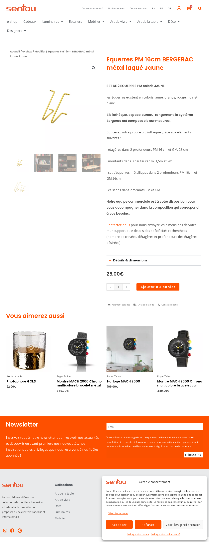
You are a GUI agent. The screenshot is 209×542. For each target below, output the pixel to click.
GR (169, 8)
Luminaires (52, 21)
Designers (16, 31)
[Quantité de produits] (118, 287)
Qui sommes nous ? (92, 8)
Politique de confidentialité (165, 534)
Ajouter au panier (157, 287)
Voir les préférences (183, 525)
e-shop (12, 21)
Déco (174, 21)
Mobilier (96, 21)
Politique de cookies (138, 534)
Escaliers (75, 21)
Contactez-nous (138, 8)
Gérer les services (118, 513)
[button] (200, 9)
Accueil (15, 51)
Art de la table (149, 21)
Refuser (148, 525)
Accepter (119, 525)
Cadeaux (29, 21)
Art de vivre (120, 21)
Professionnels (116, 8)
